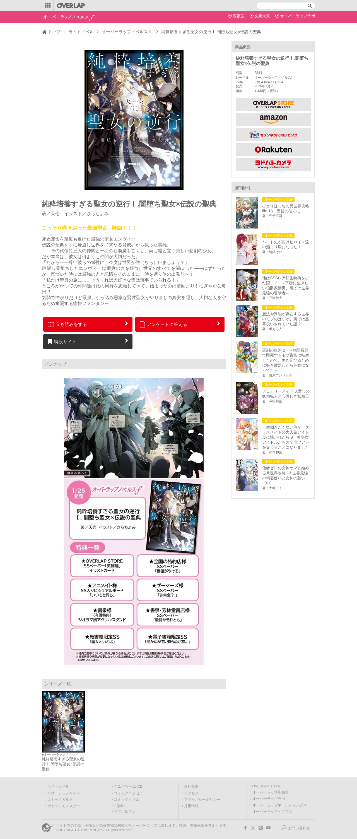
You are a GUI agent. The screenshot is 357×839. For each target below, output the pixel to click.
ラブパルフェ (125, 812)
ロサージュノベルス (63, 793)
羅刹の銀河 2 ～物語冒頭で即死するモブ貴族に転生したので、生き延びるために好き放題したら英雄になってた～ (285, 360)
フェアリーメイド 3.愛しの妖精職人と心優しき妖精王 (286, 393)
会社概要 (191, 786)
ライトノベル (81, 31)
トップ (54, 31)
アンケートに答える (163, 324)
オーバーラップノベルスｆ (127, 31)
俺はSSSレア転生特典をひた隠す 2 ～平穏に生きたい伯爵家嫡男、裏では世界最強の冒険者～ (285, 285)
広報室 (238, 16)
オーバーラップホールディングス (279, 805)
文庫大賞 (262, 16)
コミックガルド (60, 800)
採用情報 (191, 806)
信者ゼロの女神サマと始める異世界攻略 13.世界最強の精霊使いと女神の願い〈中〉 (285, 475)
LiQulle (119, 806)
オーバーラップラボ (297, 16)
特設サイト (62, 341)
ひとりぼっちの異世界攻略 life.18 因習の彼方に (286, 208)
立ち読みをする (67, 324)
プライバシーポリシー (202, 800)
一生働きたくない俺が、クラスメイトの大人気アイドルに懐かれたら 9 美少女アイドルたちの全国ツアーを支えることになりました (285, 437)
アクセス (191, 793)
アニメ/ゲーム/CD (128, 786)
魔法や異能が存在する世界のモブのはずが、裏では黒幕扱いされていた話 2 (285, 319)
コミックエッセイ (128, 793)
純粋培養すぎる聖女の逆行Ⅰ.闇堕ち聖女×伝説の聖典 (63, 764)
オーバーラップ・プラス (272, 812)
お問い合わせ (299, 828)
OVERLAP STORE (267, 786)
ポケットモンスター (63, 806)
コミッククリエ (126, 800)
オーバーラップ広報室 (270, 792)
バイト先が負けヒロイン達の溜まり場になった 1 (285, 244)
